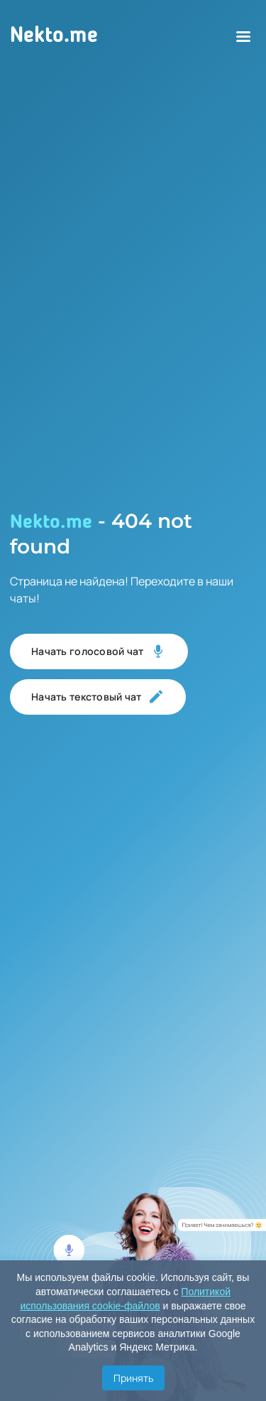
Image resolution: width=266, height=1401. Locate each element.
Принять (133, 1378)
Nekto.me (54, 36)
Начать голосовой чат (99, 651)
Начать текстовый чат (98, 696)
